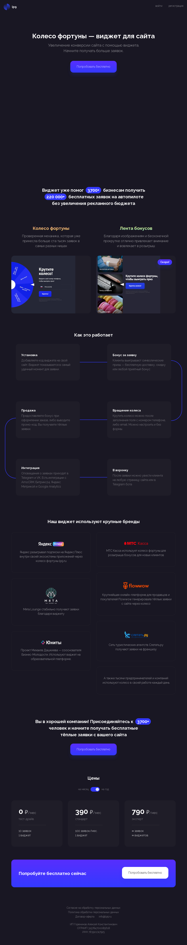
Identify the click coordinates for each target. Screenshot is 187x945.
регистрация (176, 5)
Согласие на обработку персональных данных (93, 907)
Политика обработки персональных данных (93, 912)
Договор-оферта (84, 916)
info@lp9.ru (105, 916)
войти (158, 5)
